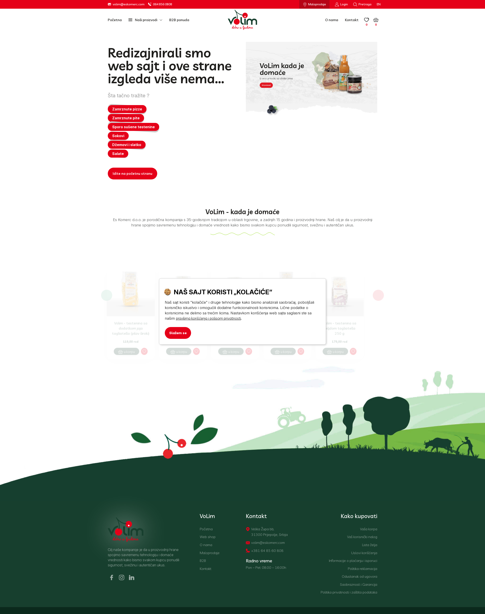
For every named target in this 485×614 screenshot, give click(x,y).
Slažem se (178, 333)
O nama (331, 20)
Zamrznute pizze (127, 109)
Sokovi (118, 136)
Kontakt (352, 20)
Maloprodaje (314, 4)
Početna (115, 20)
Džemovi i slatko (126, 145)
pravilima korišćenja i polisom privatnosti (208, 318)
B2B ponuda (179, 20)
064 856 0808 (160, 4)
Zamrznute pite (126, 118)
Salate (118, 154)
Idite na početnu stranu (132, 174)
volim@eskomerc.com (126, 4)
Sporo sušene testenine (133, 127)
